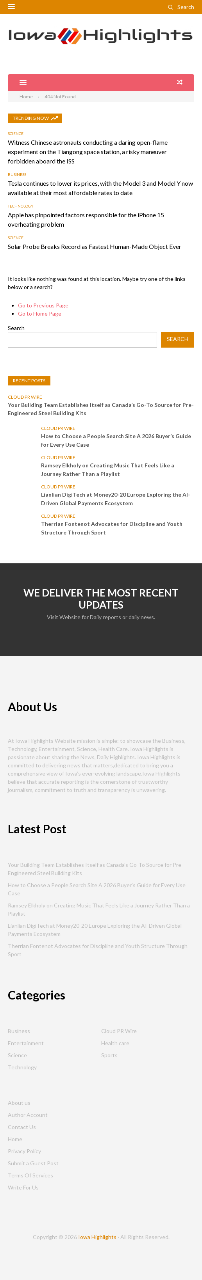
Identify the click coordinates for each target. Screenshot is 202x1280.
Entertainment (26, 1043)
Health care (115, 1043)
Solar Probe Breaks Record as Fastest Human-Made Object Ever (94, 246)
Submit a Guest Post (33, 1163)
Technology (21, 206)
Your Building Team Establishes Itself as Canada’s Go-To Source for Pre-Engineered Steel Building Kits (101, 408)
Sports (109, 1055)
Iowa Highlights (97, 1237)
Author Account (28, 1114)
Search (185, 7)
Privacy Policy (24, 1151)
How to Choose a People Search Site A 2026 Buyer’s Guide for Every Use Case (116, 440)
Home (15, 1139)
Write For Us (23, 1187)
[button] (11, 7)
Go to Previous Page (43, 305)
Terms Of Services (30, 1175)
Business (17, 174)
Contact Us (22, 1127)
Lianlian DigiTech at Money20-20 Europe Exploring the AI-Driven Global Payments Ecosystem (115, 498)
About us (19, 1102)
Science (15, 133)
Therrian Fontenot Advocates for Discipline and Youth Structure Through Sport (111, 528)
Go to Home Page (39, 313)
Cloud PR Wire (25, 397)
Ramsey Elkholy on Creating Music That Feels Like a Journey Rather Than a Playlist (107, 469)
